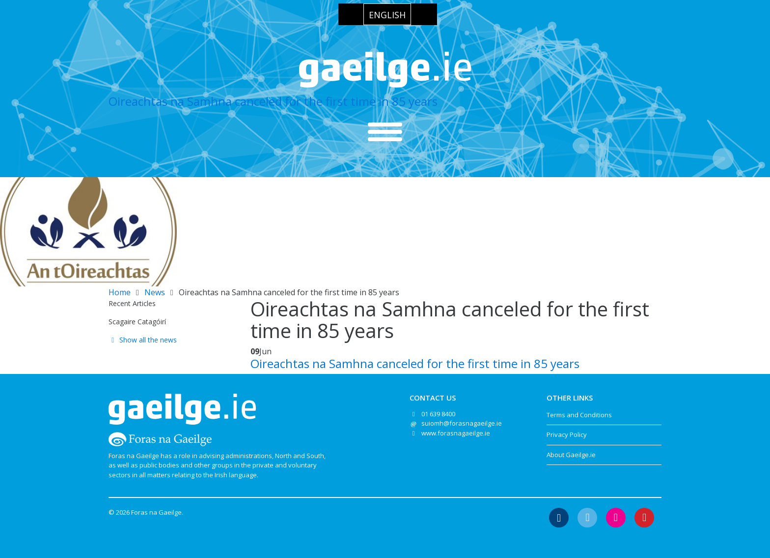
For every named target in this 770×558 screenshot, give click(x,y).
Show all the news (143, 339)
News (154, 292)
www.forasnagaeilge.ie (455, 433)
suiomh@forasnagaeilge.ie (461, 423)
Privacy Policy (567, 434)
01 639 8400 (438, 413)
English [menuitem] (387, 15)
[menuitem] (387, 14)
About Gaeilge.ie (571, 454)
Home (120, 292)
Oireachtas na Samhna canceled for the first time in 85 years (273, 101)
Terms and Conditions (579, 414)
